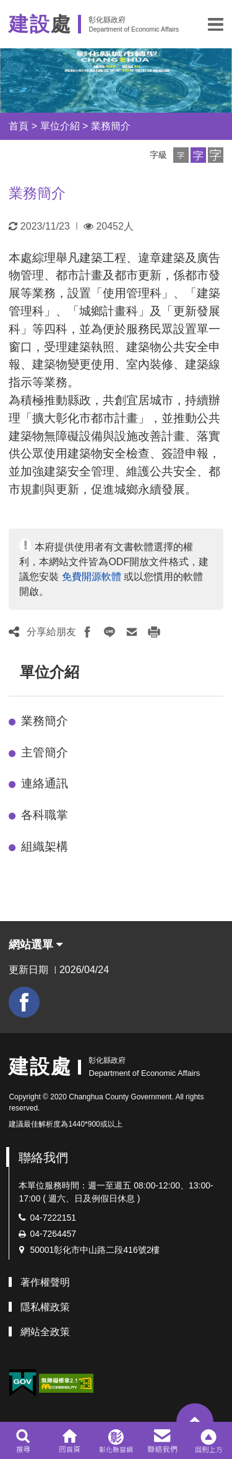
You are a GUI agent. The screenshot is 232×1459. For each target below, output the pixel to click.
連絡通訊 (44, 783)
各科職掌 (44, 814)
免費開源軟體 (91, 576)
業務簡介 (111, 126)
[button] (215, 24)
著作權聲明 (45, 1282)
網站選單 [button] (35, 944)
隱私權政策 (45, 1307)
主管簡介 (44, 752)
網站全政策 (45, 1332)
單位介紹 (60, 126)
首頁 (18, 126)
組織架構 (44, 846)
